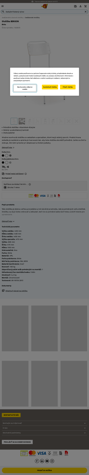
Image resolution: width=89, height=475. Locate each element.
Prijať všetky (68, 87)
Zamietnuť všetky (50, 87)
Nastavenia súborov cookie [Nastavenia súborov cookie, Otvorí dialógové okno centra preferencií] (24, 88)
